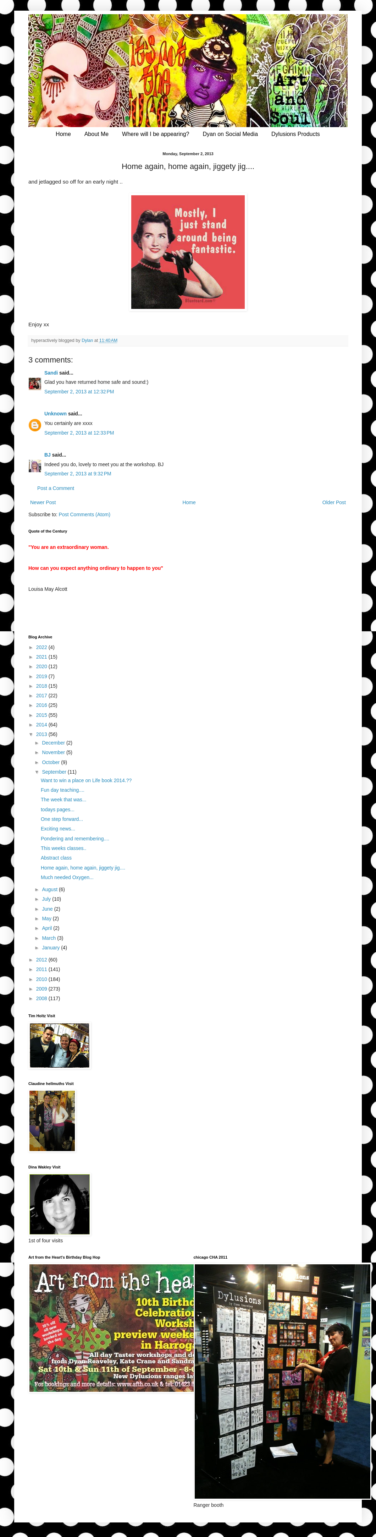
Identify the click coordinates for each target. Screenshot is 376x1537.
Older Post (334, 502)
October (51, 762)
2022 (42, 647)
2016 (42, 705)
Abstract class (56, 858)
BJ (47, 455)
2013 (42, 734)
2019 (42, 676)
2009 (42, 989)
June (48, 909)
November (54, 752)
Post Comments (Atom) (84, 514)
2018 (42, 686)
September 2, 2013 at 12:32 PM (79, 391)
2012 (42, 960)
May (47, 918)
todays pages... (57, 809)
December (54, 743)
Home (63, 134)
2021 (42, 657)
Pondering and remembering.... (75, 838)
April (47, 928)
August (50, 889)
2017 (42, 695)
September (54, 772)
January (51, 947)
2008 (42, 998)
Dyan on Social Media (230, 134)
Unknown (55, 413)
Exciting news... (58, 829)
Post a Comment (55, 488)
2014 (42, 724)
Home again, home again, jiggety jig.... (83, 868)
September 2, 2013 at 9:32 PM (77, 473)
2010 (42, 979)
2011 (42, 969)
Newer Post (43, 502)
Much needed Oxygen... (67, 877)
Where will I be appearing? (155, 134)
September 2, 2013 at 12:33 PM (79, 433)
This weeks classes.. (63, 848)
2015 (42, 715)
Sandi (51, 373)
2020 (42, 666)
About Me (96, 134)
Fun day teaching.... (62, 790)
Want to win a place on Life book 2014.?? (86, 780)
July (47, 899)
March (49, 938)
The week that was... (63, 799)
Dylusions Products (295, 134)
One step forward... (62, 819)
